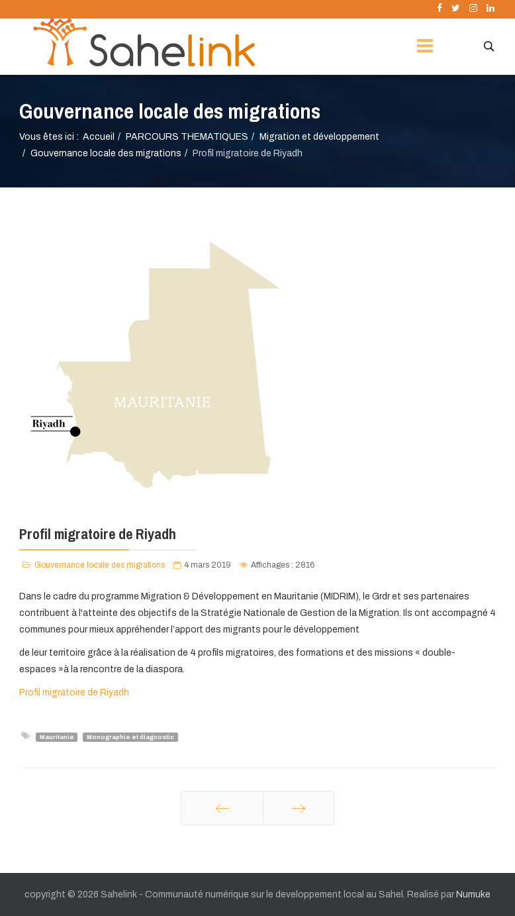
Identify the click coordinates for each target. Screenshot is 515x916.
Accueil (99, 137)
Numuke (473, 894)
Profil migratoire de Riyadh (74, 692)
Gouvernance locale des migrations (105, 153)
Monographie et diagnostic (130, 736)
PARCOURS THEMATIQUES (187, 137)
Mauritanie (57, 736)
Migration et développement (319, 137)
